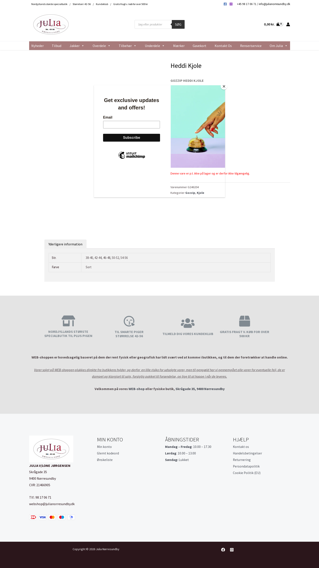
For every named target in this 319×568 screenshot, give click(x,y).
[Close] (224, 86)
